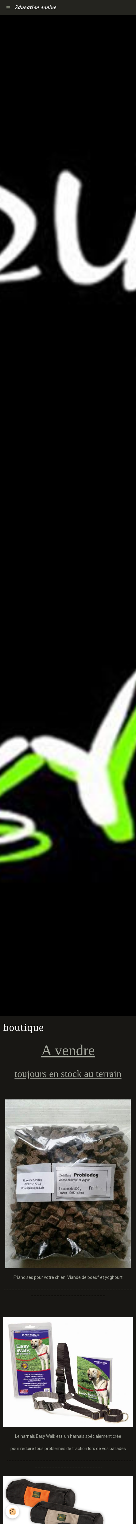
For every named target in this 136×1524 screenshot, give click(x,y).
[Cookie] (12, 1511)
